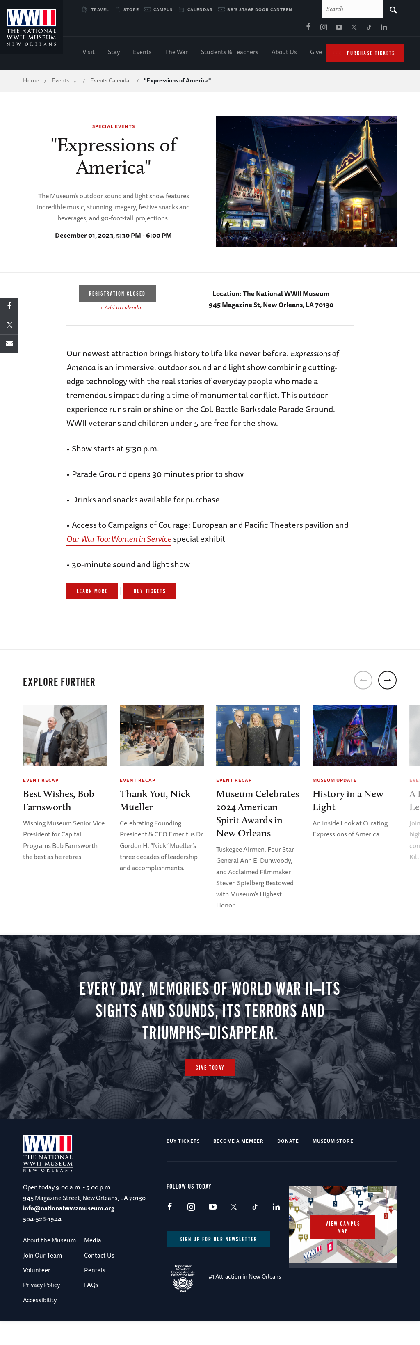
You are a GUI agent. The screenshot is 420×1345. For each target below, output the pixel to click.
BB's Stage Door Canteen (259, 9)
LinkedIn (305, 29)
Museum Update (335, 781)
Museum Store (333, 1151)
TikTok (290, 29)
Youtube (259, 29)
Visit (88, 53)
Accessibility (40, 1311)
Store (131, 9)
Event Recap (41, 781)
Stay (114, 53)
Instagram (244, 29)
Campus (163, 9)
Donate (288, 1151)
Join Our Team (42, 1266)
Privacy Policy (41, 1296)
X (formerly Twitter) (275, 29)
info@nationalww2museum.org (68, 1219)
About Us (284, 53)
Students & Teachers (229, 53)
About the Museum (49, 1251)
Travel (100, 9)
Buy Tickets (150, 593)
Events (142, 53)
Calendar (200, 9)
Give (316, 53)
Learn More (92, 593)
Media (92, 1251)
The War (176, 53)
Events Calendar (110, 82)
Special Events (113, 127)
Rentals (94, 1281)
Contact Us (99, 1266)
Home (31, 82)
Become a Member (238, 1151)
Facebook (229, 29)
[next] (387, 682)
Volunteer (36, 1281)
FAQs (91, 1296)
